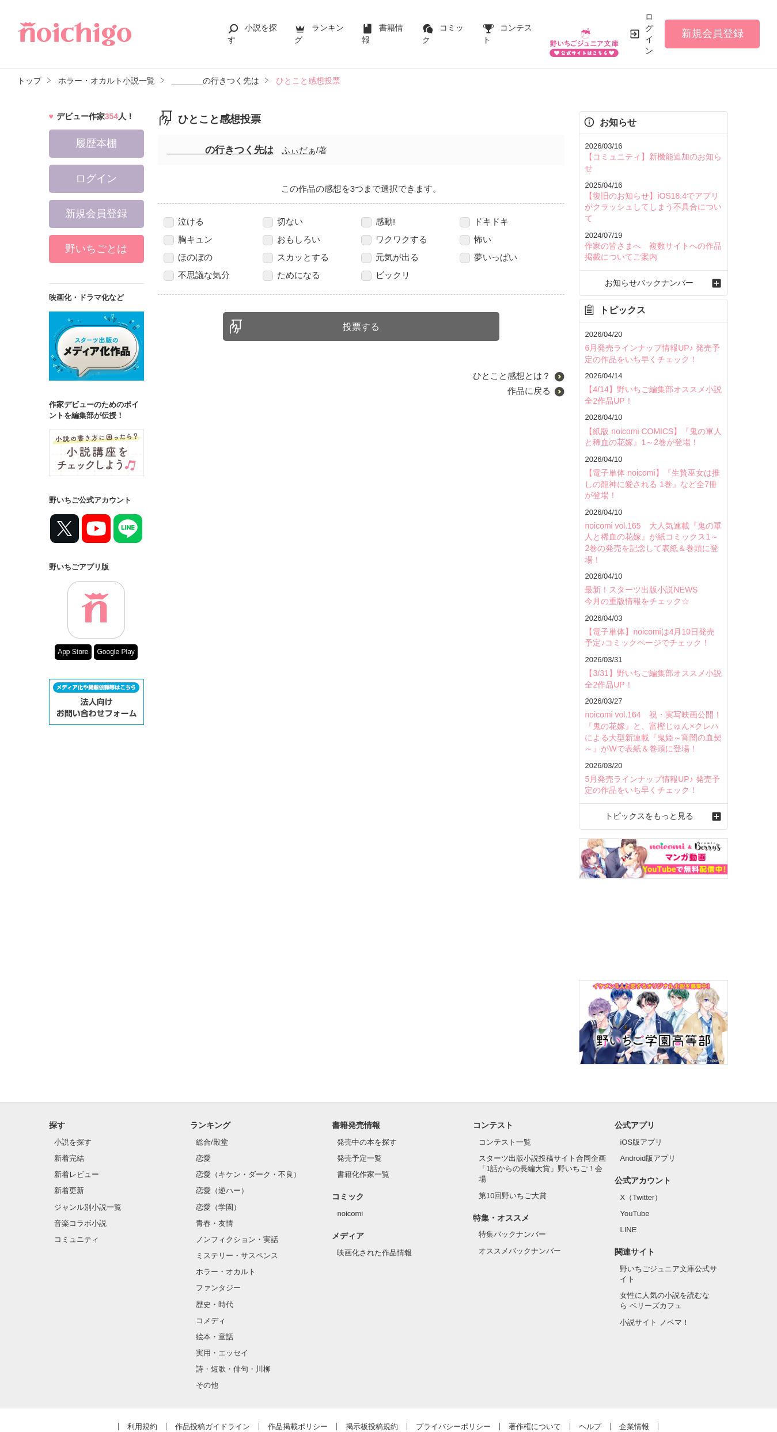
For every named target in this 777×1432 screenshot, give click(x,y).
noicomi (350, 1154)
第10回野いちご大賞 (513, 1136)
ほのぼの (188, 257)
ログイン (649, 33)
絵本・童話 (214, 1277)
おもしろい (291, 239)
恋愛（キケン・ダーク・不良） (248, 1115)
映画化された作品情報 (374, 1193)
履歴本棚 (96, 143)
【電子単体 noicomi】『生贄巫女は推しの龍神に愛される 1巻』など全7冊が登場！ (651, 450)
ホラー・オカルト (226, 1212)
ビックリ (385, 275)
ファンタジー (218, 1229)
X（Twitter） (641, 1138)
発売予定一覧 (359, 1099)
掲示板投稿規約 (372, 1367)
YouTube (634, 1154)
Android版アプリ (648, 1099)
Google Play (115, 652)
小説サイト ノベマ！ (654, 1263)
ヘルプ (590, 1367)
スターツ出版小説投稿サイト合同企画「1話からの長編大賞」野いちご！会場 (542, 1109)
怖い (475, 239)
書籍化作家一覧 (363, 1115)
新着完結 (69, 1099)
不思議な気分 (197, 275)
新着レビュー (76, 1115)
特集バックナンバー (512, 1175)
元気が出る (390, 257)
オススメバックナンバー (520, 1191)
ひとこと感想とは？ (512, 376)
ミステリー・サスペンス (237, 1196)
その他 (207, 1325)
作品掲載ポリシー (298, 1367)
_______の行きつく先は (219, 150)
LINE (628, 1170)
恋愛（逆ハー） (222, 1131)
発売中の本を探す (367, 1082)
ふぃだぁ (299, 150)
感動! (378, 221)
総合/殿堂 (212, 1082)
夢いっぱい (488, 257)
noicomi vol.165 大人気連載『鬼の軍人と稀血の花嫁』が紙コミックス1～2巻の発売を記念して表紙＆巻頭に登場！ (652, 500)
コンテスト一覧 (505, 1082)
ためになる (291, 275)
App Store (73, 652)
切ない (283, 221)
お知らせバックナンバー (653, 256)
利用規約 (142, 1367)
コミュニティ (76, 1180)
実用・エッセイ (222, 1293)
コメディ (211, 1261)
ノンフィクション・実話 (237, 1180)
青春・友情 (214, 1164)
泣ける (184, 221)
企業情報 (634, 1367)
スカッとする (296, 257)
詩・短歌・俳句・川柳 (233, 1309)
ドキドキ (484, 221)
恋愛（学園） (218, 1148)
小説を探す (73, 1082)
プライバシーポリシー (453, 1367)
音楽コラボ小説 (80, 1164)
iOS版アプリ (641, 1082)
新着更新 (69, 1131)
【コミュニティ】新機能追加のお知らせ (652, 156)
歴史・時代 (214, 1245)
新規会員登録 (712, 33)
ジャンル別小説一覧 (88, 1148)
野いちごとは (96, 249)
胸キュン (188, 239)
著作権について (535, 1367)
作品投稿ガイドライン (212, 1367)
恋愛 (203, 1099)
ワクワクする (394, 239)
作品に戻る (529, 391)
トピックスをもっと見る (653, 757)
